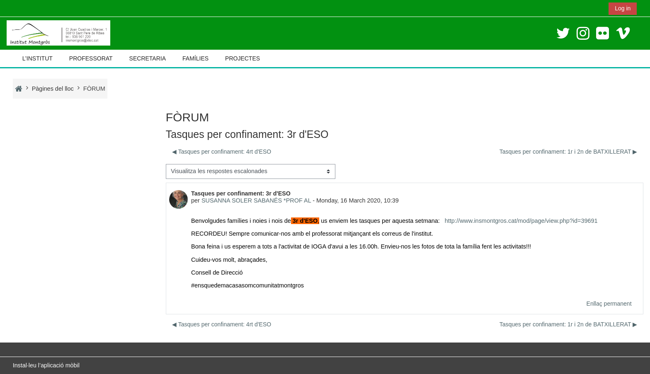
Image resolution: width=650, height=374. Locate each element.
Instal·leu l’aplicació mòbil (46, 365)
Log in (623, 8)
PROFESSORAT (91, 58)
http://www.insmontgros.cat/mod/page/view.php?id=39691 (521, 220)
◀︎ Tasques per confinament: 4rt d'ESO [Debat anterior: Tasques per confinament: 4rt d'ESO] (221, 151)
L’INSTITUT (37, 58)
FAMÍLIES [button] (195, 58)
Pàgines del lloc (53, 88)
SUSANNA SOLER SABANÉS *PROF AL (256, 200)
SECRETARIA (147, 58)
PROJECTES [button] (242, 58)
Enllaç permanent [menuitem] (609, 303)
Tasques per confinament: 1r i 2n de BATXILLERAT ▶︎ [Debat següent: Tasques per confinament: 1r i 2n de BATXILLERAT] (568, 151)
